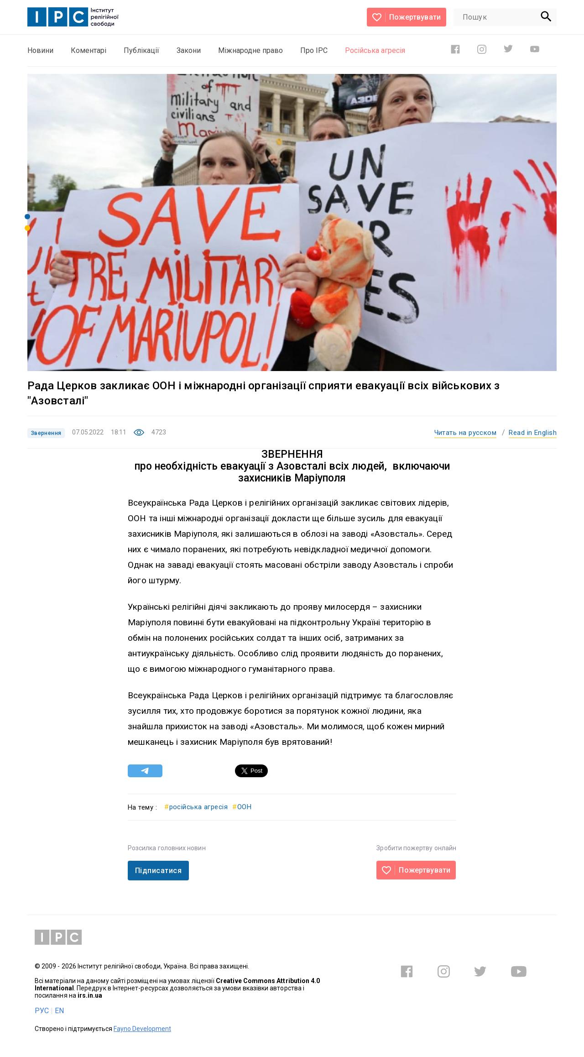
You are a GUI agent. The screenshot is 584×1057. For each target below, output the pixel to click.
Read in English (533, 433)
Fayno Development (142, 1028)
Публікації (141, 50)
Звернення (46, 433)
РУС (42, 1010)
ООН (241, 807)
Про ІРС (314, 50)
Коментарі (88, 50)
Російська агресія (375, 50)
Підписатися (158, 870)
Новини (40, 50)
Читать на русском (465, 433)
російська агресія (196, 807)
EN (59, 1010)
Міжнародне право (250, 50)
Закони (189, 50)
